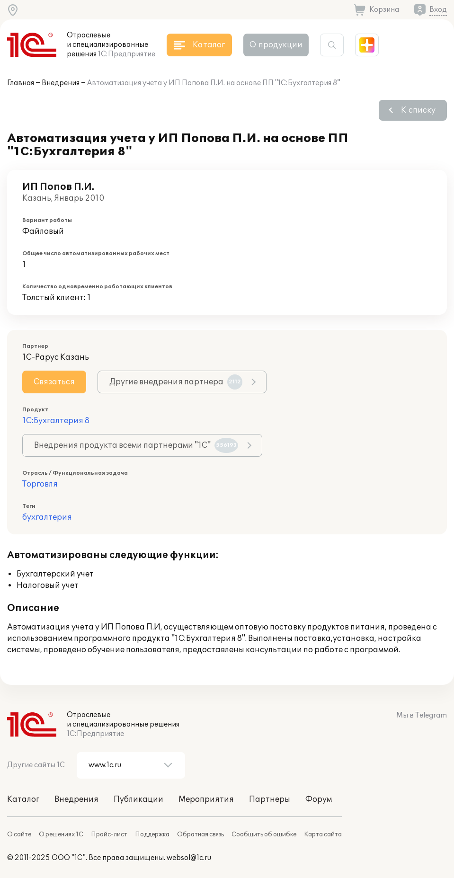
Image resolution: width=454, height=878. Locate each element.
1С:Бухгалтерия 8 (55, 421)
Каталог (23, 799)
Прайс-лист (109, 834)
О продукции (276, 45)
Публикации (138, 799)
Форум (318, 799)
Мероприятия (206, 799)
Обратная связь (200, 834)
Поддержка (152, 834)
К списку (418, 110)
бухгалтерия (47, 517)
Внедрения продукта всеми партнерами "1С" (136, 445)
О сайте (19, 834)
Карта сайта (323, 834)
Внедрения (61, 83)
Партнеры (269, 799)
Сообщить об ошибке (263, 834)
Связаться (54, 382)
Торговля (40, 484)
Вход (438, 10)
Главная (20, 83)
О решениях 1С (61, 834)
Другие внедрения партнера (175, 382)
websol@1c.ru (189, 858)
